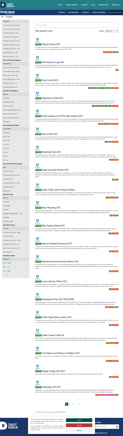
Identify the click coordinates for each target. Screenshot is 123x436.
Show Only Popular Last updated (12, 164)
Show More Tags (8, 194)
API (106, 394)
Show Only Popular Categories (12, 60)
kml (102, 123)
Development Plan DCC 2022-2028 (58, 299)
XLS (106, 88)
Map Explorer (73, 12)
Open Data (115, 5)
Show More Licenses (9, 255)
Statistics (85, 12)
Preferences (79, 430)
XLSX (102, 88)
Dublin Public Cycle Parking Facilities (58, 190)
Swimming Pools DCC (51, 152)
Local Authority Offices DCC (54, 282)
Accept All (79, 420)
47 (79, 404)
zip (117, 52)
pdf (117, 343)
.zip (114, 52)
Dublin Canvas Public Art (53, 335)
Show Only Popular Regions (11, 125)
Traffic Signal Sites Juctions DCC (57, 317)
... (75, 404)
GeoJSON (112, 197)
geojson (106, 123)
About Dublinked (98, 12)
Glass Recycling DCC (51, 208)
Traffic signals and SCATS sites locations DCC (62, 116)
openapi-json (111, 394)
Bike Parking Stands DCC (53, 226)
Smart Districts (72, 5)
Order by (101, 31)
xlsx (89, 88)
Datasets (61, 12)
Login (93, 5)
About (60, 5)
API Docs (63, 412)
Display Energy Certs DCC (53, 371)
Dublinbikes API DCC (51, 387)
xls (95, 88)
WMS (110, 141)
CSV (98, 88)
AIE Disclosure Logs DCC (53, 62)
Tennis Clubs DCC (50, 134)
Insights (84, 5)
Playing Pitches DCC (51, 45)
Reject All (79, 425)
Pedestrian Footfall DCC (52, 98)
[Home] (2, 17)
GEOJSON (109, 52)
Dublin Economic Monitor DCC (55, 170)
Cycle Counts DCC (50, 80)
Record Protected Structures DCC (57, 244)
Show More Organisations (10, 91)
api (103, 394)
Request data (103, 5)
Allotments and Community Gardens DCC (60, 262)
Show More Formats (9, 225)
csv (104, 52)
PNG (110, 88)
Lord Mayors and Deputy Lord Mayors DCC (61, 353)
